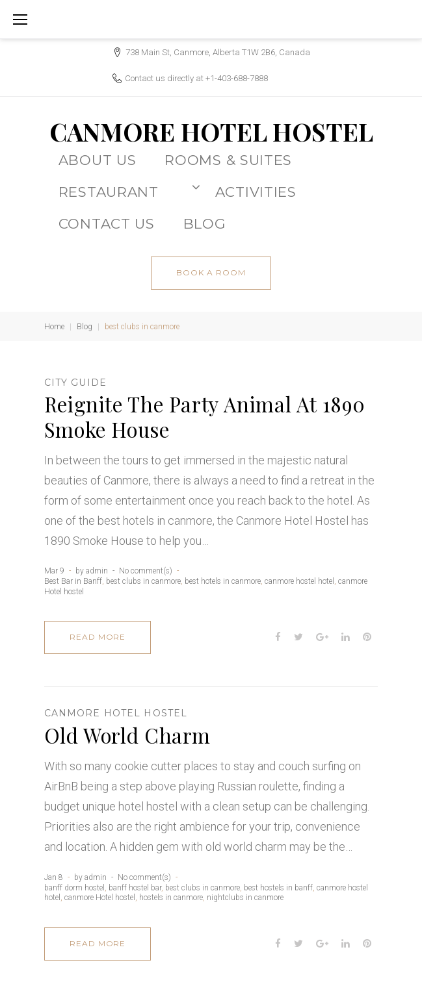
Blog (84, 326)
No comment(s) (145, 570)
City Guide (75, 382)
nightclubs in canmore (245, 897)
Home (54, 326)
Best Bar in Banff (73, 581)
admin (97, 570)
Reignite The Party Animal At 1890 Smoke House (204, 416)
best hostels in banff (278, 887)
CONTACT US (107, 223)
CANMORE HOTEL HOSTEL (211, 131)
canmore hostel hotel (299, 581)
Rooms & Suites (228, 159)
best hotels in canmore (223, 581)
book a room (211, 272)
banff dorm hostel (74, 887)
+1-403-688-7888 (236, 78)
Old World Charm (127, 735)
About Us (98, 159)
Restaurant (130, 190)
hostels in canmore (171, 897)
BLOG (204, 223)
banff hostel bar (135, 887)
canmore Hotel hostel (115, 713)
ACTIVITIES (256, 191)
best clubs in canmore (143, 581)
